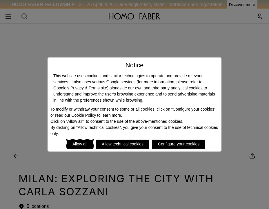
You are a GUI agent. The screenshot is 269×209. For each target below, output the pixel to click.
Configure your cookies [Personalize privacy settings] (178, 144)
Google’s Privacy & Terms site (80, 88)
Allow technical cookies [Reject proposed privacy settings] (122, 144)
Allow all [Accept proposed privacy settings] (79, 144)
